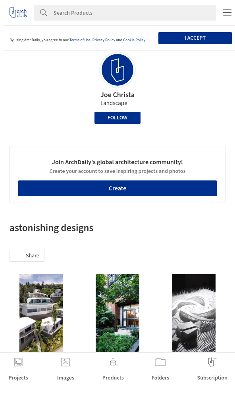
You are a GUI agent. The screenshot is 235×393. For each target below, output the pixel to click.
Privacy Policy (104, 40)
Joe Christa (117, 95)
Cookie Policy (134, 40)
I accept (195, 38)
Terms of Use (80, 40)
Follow (118, 118)
